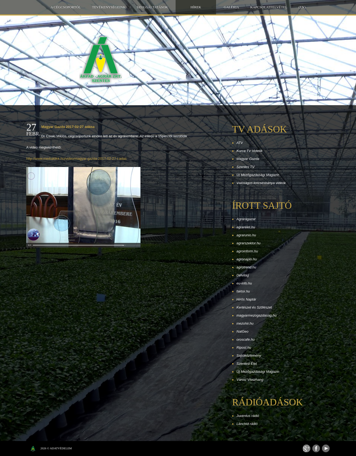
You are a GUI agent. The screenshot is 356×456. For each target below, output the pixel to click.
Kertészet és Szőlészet (254, 307)
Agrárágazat (245, 219)
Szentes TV (245, 167)
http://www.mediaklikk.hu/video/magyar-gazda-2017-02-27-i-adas (76, 159)
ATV (239, 143)
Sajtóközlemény (248, 356)
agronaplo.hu (246, 259)
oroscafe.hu (245, 339)
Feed (306, 448)
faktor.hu (243, 291)
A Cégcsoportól (65, 7)
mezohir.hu (245, 323)
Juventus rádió (247, 416)
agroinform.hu (247, 251)
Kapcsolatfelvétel (268, 7)
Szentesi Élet (246, 364)
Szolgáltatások (152, 7)
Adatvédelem (61, 448)
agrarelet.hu (245, 227)
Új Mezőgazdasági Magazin (257, 175)
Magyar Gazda (247, 159)
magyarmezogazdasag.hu (256, 315)
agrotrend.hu (246, 267)
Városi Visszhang (249, 380)
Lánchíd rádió (247, 424)
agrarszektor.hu (248, 243)
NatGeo (242, 331)
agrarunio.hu (246, 235)
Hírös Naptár (246, 299)
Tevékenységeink (108, 7)
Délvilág (242, 275)
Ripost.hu (243, 347)
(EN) (302, 7)
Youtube (326, 448)
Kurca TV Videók (249, 151)
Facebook (316, 448)
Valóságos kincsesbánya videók (261, 183)
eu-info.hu (244, 283)
